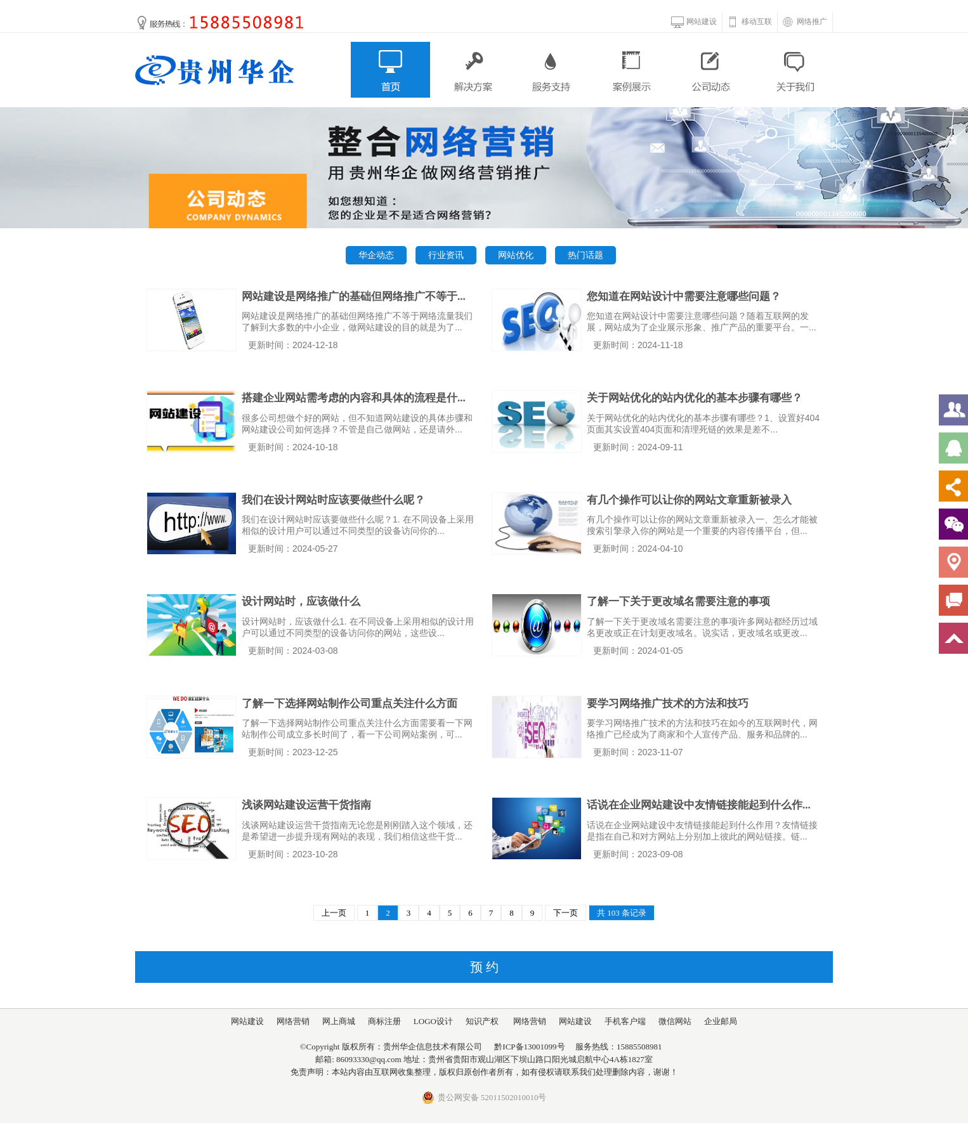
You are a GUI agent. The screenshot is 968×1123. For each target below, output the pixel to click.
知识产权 (482, 1021)
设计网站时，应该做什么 (301, 601)
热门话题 (585, 255)
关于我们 (793, 70)
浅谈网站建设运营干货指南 (306, 805)
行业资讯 (446, 255)
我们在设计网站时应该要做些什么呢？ (333, 500)
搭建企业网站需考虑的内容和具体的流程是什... (354, 398)
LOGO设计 (433, 1021)
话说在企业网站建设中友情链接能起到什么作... (699, 805)
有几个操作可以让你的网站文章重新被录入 (689, 500)
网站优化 (515, 255)
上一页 (334, 913)
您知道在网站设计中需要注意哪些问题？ (684, 296)
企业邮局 (720, 1021)
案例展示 (632, 70)
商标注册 (384, 1021)
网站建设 (701, 21)
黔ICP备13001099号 (529, 1046)
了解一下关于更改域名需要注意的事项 (678, 601)
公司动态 (712, 70)
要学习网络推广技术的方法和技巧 (668, 704)
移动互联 (757, 21)
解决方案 (471, 70)
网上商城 (338, 1021)
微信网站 (674, 1021)
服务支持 (551, 70)
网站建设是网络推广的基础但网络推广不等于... (354, 296)
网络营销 (293, 1021)
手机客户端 (625, 1021)
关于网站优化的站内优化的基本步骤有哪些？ (694, 398)
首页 (390, 70)
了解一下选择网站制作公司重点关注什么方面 (349, 704)
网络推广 (812, 21)
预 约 (484, 967)
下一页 (565, 913)
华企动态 (376, 255)
